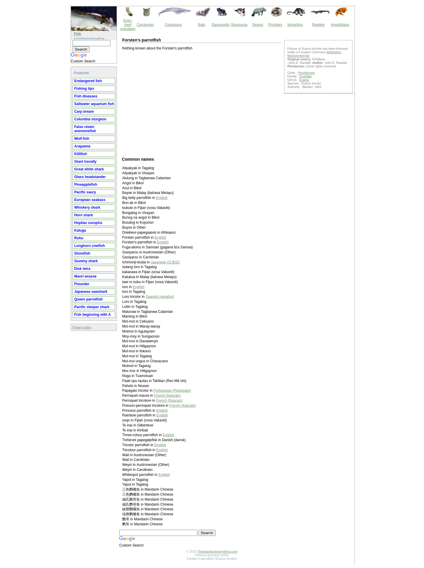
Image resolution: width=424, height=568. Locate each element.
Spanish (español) (159, 297)
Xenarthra (295, 25)
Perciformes (306, 72)
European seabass (89, 200)
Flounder (81, 284)
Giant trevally (85, 162)
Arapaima (82, 146)
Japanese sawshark (90, 292)
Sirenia (257, 25)
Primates (275, 25)
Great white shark (89, 169)
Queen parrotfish (88, 299)
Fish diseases (85, 96)
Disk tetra (82, 269)
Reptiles (318, 25)
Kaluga (80, 230)
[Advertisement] (201, 103)
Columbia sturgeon (90, 119)
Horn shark (83, 215)
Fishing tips (84, 89)
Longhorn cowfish (89, 246)
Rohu (78, 238)
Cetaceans (173, 25)
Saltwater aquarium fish (94, 104)
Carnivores (145, 25)
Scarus (304, 80)
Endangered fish (88, 81)
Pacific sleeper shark (91, 307)
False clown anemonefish (85, 129)
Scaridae (305, 76)
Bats (201, 25)
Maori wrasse (85, 276)
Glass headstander (90, 177)
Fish (77, 34)
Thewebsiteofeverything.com (217, 551)
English (162, 198)
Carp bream (84, 111)
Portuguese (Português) (172, 390)
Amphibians (340, 25)
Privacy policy (82, 327)
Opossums (239, 25)
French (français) (167, 395)
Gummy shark (86, 261)
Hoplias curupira (88, 223)
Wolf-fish (81, 139)
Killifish (80, 154)
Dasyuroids (220, 25)
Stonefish (82, 253)
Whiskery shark (87, 207)
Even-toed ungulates (127, 25)
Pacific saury (85, 192)
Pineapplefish (85, 184)
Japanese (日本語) (165, 262)
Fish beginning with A (92, 315)
